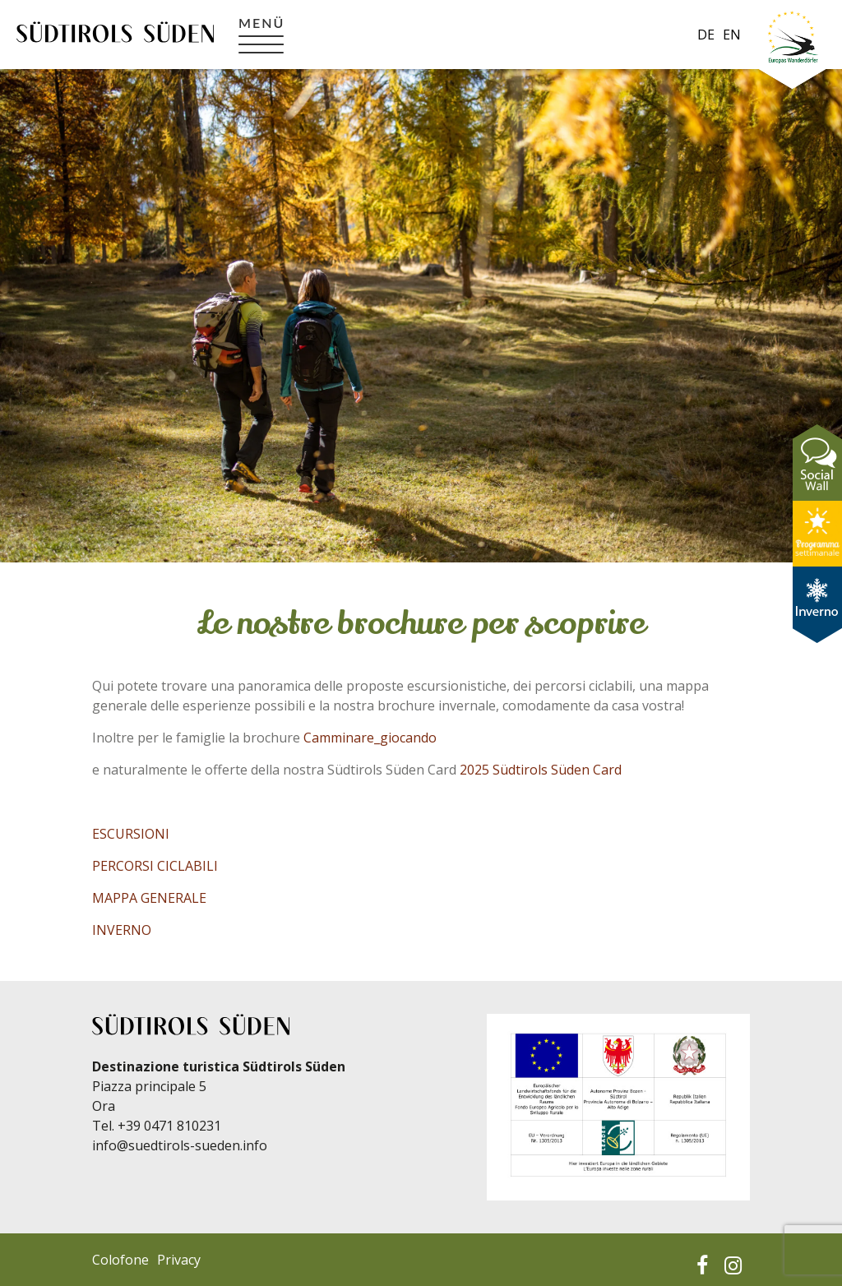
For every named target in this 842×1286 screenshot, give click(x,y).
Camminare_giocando (370, 738)
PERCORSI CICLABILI (155, 866)
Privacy (179, 1260)
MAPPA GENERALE (149, 898)
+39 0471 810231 (169, 1126)
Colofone (120, 1260)
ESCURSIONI (130, 834)
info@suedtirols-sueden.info (179, 1145)
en (732, 34)
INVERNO (121, 930)
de (706, 34)
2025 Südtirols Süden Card (541, 770)
